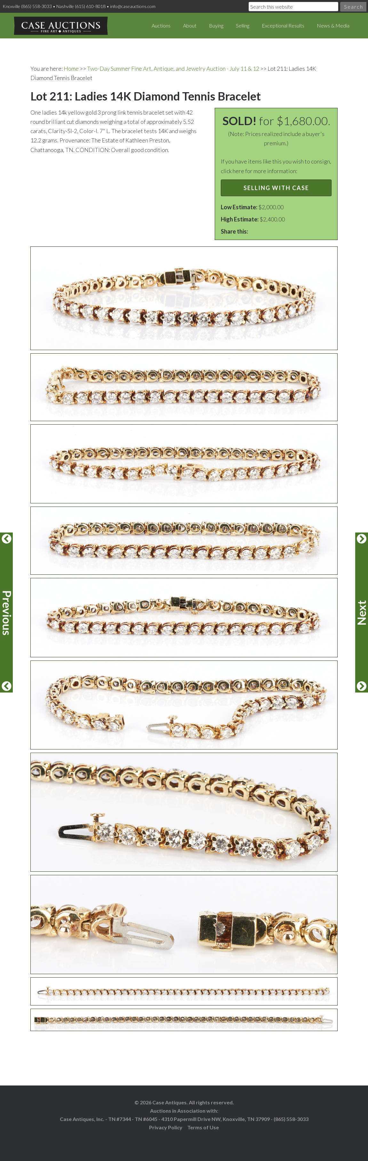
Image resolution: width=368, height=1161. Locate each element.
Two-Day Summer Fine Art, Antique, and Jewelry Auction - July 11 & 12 (173, 68)
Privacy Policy (165, 1127)
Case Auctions (61, 25)
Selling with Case (276, 187)
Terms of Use (203, 1127)
